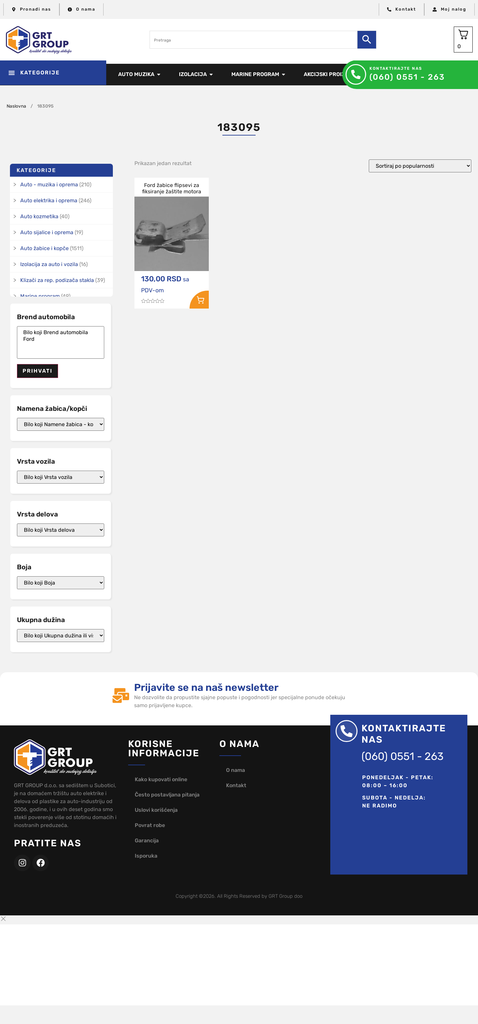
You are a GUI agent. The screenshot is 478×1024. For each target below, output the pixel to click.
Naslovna (16, 106)
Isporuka (146, 856)
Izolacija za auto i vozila (49, 264)
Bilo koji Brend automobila (61, 332)
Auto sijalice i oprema (46, 232)
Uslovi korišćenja (156, 810)
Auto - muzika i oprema (49, 184)
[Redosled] (420, 165)
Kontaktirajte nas (395, 68)
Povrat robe (150, 825)
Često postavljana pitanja (167, 794)
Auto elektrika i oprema (48, 200)
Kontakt (236, 785)
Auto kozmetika (39, 216)
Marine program (40, 296)
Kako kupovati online (161, 779)
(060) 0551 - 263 (407, 77)
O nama (235, 770)
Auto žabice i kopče (44, 248)
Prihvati (37, 371)
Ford (61, 339)
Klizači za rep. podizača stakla (57, 280)
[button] (53, 72)
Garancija (147, 840)
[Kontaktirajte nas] (356, 74)
